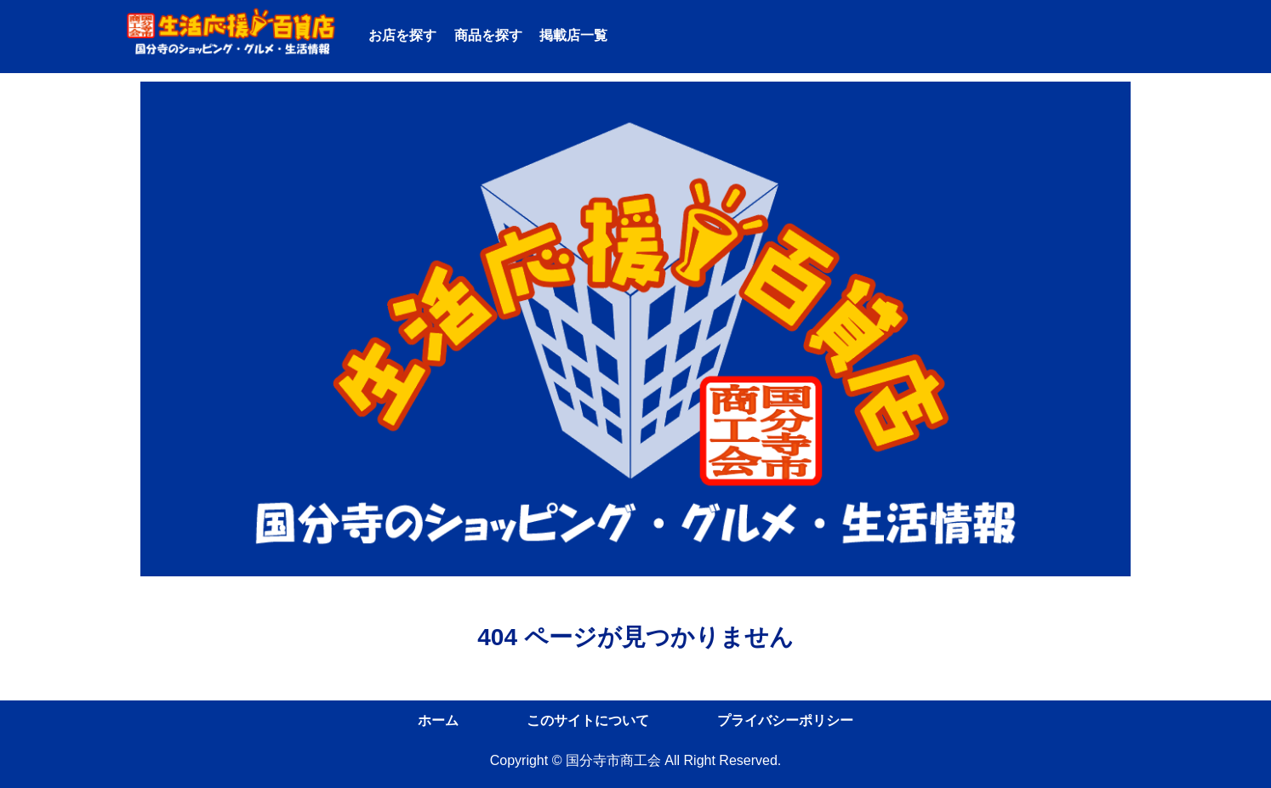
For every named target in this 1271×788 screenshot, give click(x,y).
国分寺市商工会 (613, 760)
